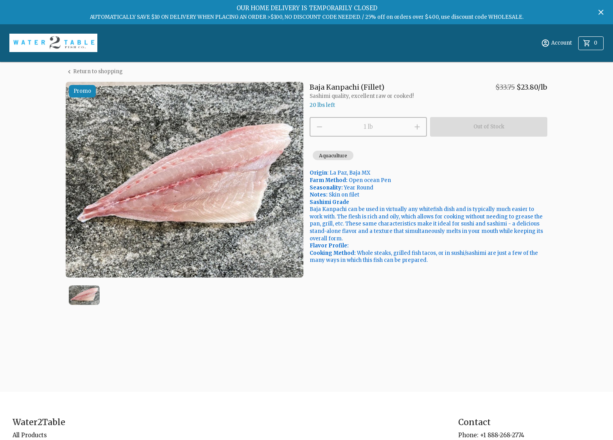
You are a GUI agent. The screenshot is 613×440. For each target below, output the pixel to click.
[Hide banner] (601, 12)
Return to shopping (94, 72)
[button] (333, 155)
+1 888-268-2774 (502, 435)
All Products (30, 435)
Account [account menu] (556, 43)
